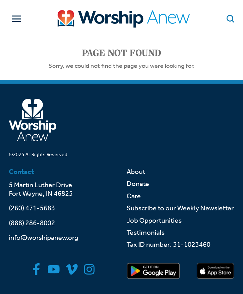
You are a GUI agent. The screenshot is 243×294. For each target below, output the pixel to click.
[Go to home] (124, 19)
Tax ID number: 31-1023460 (168, 244)
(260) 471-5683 (32, 208)
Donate (138, 184)
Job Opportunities (154, 220)
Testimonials (146, 232)
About (136, 172)
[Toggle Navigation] (15, 18)
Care (134, 196)
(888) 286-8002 (32, 223)
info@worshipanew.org (43, 237)
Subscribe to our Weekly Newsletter (180, 208)
